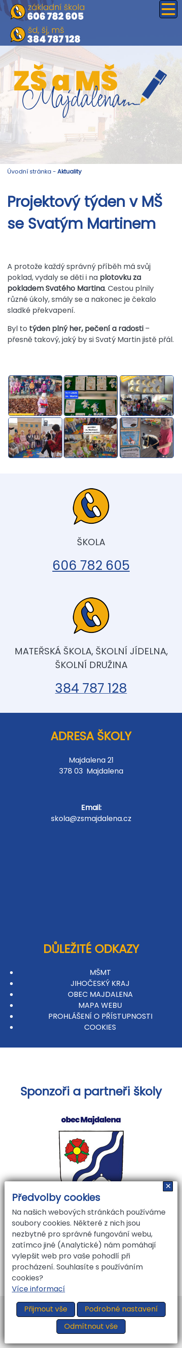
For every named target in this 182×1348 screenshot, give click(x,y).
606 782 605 (91, 565)
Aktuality (69, 171)
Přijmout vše (45, 1309)
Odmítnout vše (91, 1326)
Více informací (38, 1289)
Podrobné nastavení (121, 1309)
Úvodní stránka (29, 171)
